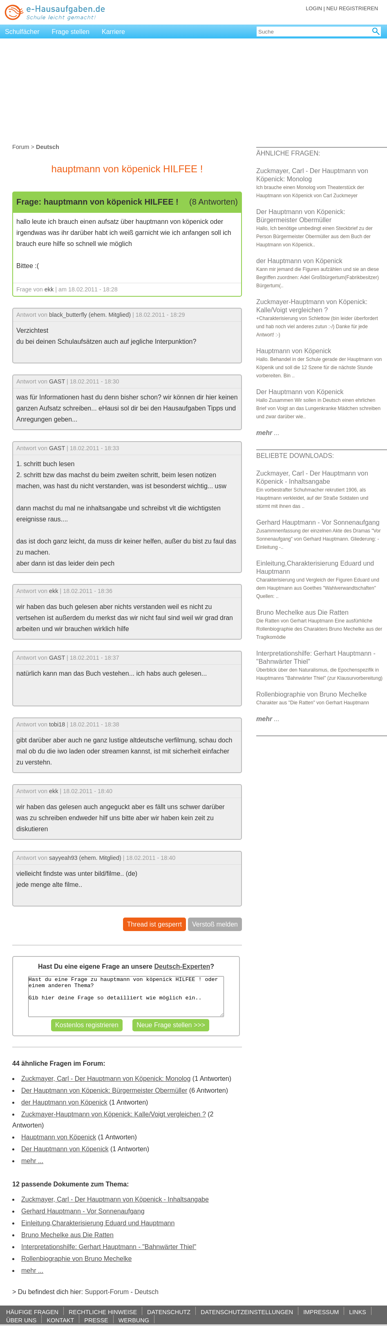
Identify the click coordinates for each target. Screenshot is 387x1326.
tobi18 (57, 724)
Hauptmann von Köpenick (58, 1137)
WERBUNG (134, 1320)
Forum (20, 147)
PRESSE (96, 1320)
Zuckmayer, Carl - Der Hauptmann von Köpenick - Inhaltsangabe (115, 1199)
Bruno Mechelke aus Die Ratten (67, 1234)
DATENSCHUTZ (168, 1312)
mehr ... (32, 1160)
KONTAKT (60, 1320)
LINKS (357, 1312)
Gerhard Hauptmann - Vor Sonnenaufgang (83, 1211)
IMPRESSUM (321, 1312)
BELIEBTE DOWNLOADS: (295, 455)
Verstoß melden (215, 924)
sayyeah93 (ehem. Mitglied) (85, 858)
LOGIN (314, 8)
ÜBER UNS (21, 1320)
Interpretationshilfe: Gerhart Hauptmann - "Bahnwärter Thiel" (108, 1246)
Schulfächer (22, 31)
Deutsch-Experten (182, 966)
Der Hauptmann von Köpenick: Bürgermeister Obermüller (104, 1090)
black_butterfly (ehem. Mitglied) (90, 314)
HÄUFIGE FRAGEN (32, 1312)
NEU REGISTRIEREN (352, 8)
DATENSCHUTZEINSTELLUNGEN (247, 1312)
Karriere (113, 31)
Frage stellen (71, 31)
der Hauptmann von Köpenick (64, 1102)
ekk (49, 289)
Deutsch (146, 1291)
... (268, 432)
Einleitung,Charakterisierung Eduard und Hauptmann (97, 1223)
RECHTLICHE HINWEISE (103, 1312)
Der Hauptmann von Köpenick (64, 1149)
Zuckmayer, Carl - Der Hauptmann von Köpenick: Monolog (105, 1078)
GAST (57, 381)
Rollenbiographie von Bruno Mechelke (76, 1258)
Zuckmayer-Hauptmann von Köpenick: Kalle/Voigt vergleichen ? (113, 1114)
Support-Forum (107, 1291)
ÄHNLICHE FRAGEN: (288, 153)
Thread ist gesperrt (154, 924)
